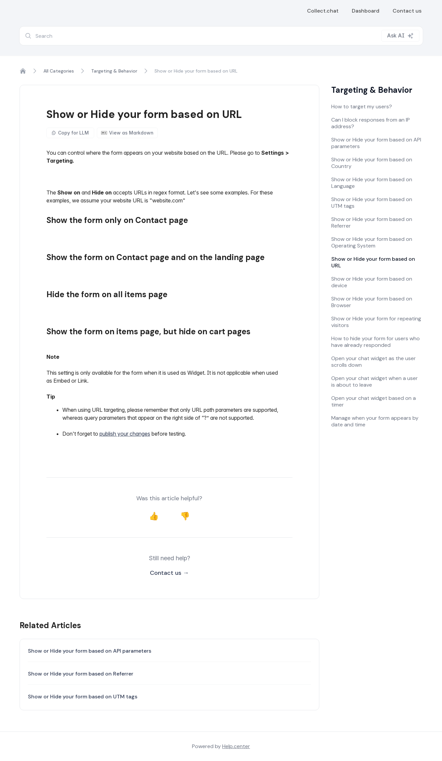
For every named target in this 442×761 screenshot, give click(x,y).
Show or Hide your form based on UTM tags (82, 696)
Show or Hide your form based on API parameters (89, 650)
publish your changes (124, 433)
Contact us (407, 10)
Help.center (236, 746)
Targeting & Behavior (114, 71)
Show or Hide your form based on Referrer (80, 673)
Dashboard (365, 10)
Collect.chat (323, 10)
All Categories (58, 71)
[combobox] (221, 36)
